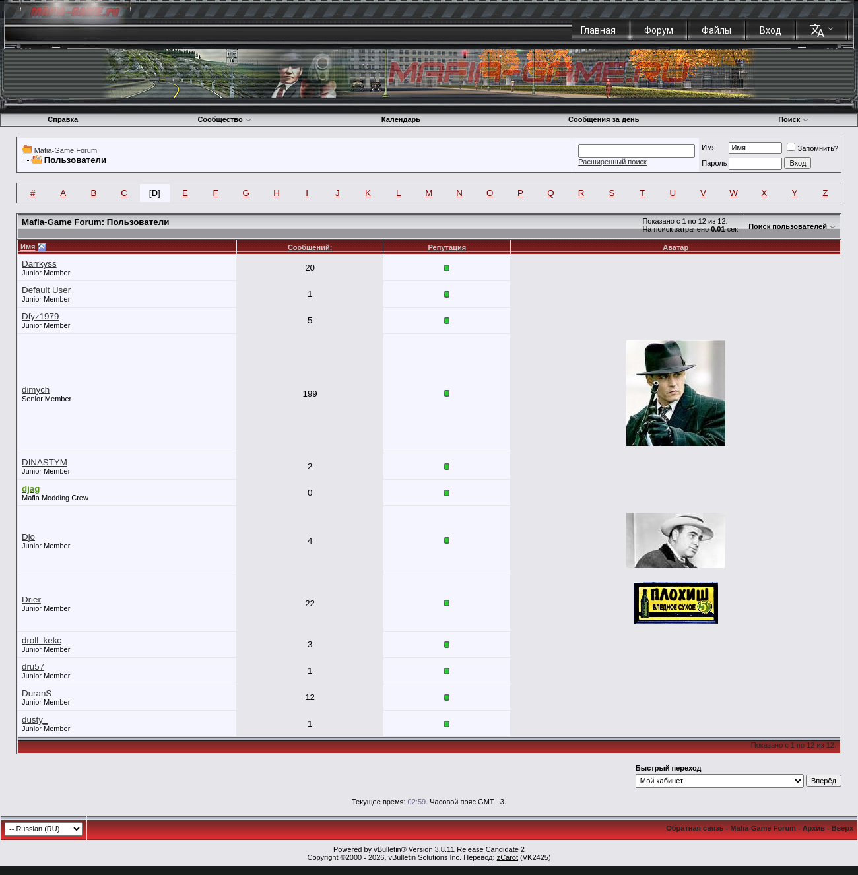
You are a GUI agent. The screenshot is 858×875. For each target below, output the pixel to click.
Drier (31, 599)
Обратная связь (694, 828)
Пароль (714, 163)
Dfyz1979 (40, 316)
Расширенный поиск (612, 162)
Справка (63, 119)
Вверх (842, 828)
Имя (708, 147)
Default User (46, 290)
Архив (814, 828)
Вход (770, 30)
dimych (36, 390)
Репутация (447, 247)
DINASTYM (44, 462)
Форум (658, 30)
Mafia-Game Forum (65, 150)
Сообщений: (310, 247)
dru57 (33, 667)
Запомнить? (812, 148)
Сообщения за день (603, 119)
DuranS (36, 693)
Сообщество (224, 119)
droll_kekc (41, 640)
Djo (28, 537)
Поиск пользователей (787, 226)
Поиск (793, 119)
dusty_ (35, 720)
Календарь (400, 119)
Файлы (716, 30)
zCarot (507, 857)
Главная (598, 30)
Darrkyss (39, 264)
